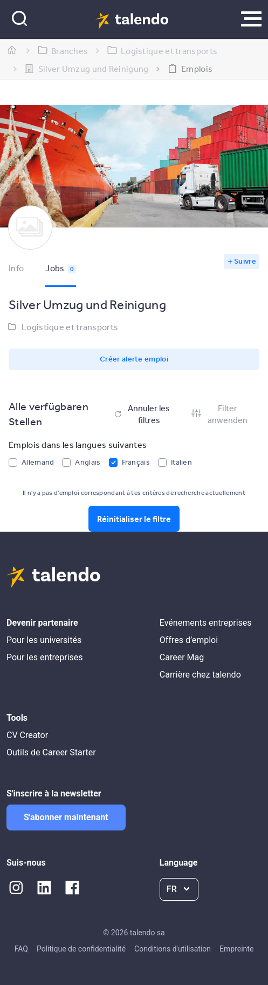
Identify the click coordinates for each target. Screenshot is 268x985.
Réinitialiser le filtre (134, 518)
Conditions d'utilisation (172, 948)
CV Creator (27, 735)
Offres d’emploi (189, 640)
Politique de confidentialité (81, 948)
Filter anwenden (219, 414)
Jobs (60, 268)
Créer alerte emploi (134, 359)
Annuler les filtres (141, 414)
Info (16, 268)
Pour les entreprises (44, 657)
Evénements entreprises (206, 623)
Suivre (245, 261)
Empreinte (236, 948)
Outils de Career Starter (51, 752)
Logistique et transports (70, 326)
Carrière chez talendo (200, 674)
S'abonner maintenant (66, 817)
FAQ (21, 948)
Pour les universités (43, 640)
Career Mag (182, 657)
